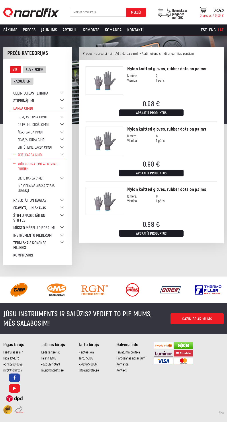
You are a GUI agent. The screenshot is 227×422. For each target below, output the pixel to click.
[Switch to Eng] (212, 30)
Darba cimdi (23, 108)
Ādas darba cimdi (30, 132)
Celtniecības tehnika (30, 93)
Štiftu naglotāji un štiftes (29, 218)
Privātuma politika (128, 352)
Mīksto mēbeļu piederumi (34, 227)
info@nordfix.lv (12, 370)
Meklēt (136, 12)
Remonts (91, 30)
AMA (221, 412)
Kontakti (135, 30)
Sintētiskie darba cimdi (35, 147)
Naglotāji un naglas (30, 200)
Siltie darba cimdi (30, 178)
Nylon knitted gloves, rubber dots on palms (166, 69)
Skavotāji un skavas (29, 208)
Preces (29, 30)
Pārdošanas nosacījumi (131, 358)
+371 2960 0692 (12, 364)
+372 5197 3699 (50, 364)
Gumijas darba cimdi (32, 117)
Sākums (10, 30)
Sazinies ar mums (197, 319)
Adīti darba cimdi (30, 155)
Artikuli (70, 30)
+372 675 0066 (88, 364)
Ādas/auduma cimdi (31, 140)
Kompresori (23, 255)
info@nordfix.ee (89, 370)
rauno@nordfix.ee (52, 370)
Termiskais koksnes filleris (29, 245)
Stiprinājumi (23, 100)
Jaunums (49, 30)
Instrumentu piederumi (33, 235)
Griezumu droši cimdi (33, 125)
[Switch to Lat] (221, 30)
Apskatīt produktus (151, 113)
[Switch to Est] (204, 30)
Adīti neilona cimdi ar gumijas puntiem (37, 166)
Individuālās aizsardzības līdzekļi (36, 188)
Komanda (113, 30)
